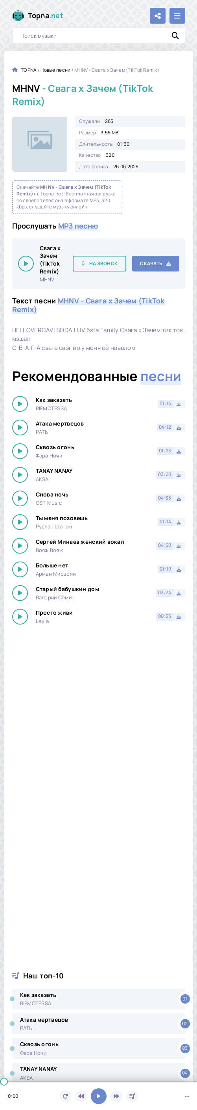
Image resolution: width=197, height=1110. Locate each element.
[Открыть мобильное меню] (177, 16)
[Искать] (175, 35)
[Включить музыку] (99, 1096)
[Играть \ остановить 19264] (26, 263)
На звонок (103, 263)
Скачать (151, 263)
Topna (46, 15)
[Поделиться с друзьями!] (158, 16)
